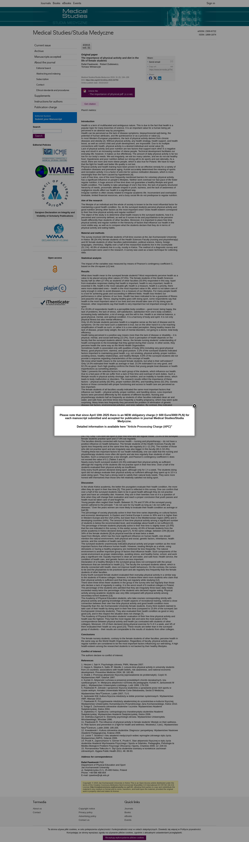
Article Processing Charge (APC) (149, 426)
